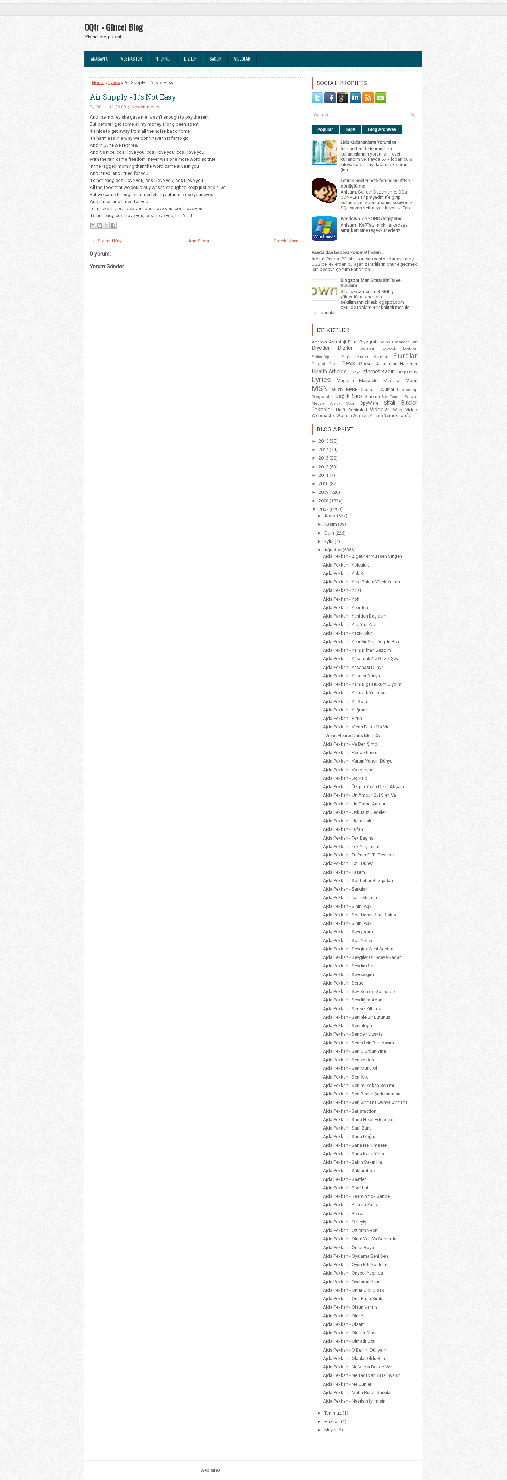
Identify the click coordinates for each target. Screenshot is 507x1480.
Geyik (348, 363)
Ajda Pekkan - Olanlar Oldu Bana (355, 1358)
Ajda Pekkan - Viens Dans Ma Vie (356, 726)
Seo (357, 396)
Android (319, 342)
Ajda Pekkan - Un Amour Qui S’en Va (359, 795)
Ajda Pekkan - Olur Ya (344, 1315)
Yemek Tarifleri (399, 415)
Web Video (405, 409)
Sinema (372, 396)
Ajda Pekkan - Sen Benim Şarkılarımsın (361, 1093)
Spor (350, 403)
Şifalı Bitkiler (400, 403)
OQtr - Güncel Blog (113, 26)
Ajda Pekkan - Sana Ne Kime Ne (355, 1145)
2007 (324, 509)
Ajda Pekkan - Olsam (344, 1324)
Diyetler (321, 348)
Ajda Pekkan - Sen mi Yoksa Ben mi (358, 1085)
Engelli (347, 357)
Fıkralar (405, 356)
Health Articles (329, 371)
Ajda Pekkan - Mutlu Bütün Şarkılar (357, 1392)
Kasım (331, 524)
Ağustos (333, 549)
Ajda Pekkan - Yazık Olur (347, 633)
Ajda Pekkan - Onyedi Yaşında (353, 1273)
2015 (324, 441)
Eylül (329, 541)
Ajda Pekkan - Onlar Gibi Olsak (353, 1290)
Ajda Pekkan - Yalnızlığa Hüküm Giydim (362, 684)
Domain (367, 348)
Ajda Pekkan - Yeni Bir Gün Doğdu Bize (361, 641)
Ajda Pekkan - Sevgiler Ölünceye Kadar (362, 957)
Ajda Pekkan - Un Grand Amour (354, 804)
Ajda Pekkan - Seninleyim (348, 1025)
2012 (324, 466)
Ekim (329, 533)
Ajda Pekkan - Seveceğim (348, 974)
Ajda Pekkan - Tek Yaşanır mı (352, 846)
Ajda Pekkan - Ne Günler (347, 1384)
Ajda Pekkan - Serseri (344, 983)
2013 (324, 458)
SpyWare (369, 403)
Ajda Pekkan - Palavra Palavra (352, 1204)
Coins (384, 342)
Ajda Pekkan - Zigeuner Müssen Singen (362, 556)
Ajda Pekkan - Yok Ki (343, 573)
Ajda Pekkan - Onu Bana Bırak (352, 1298)
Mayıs (330, 1429)
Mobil (411, 380)
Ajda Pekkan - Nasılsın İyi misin (354, 1401)
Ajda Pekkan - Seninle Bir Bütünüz (356, 1017)
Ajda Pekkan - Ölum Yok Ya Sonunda (359, 1238)
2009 (324, 492)
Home (98, 82)
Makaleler (369, 380)
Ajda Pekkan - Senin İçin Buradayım (358, 1042)
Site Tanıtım (392, 396)
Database (401, 342)
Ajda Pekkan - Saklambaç (349, 1170)
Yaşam (376, 415)
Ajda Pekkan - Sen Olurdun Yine (354, 1051)
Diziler (190, 59)
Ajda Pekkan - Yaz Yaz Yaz (349, 624)
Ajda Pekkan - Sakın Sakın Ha (352, 1162)
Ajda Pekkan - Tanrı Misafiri (350, 897)
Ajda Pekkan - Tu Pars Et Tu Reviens (358, 855)
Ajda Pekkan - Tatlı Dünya (348, 863)
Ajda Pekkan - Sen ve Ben (348, 1059)
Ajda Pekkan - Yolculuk (346, 565)
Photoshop (407, 389)
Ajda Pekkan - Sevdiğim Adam (353, 1000)
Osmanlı (369, 389)
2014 (324, 449)
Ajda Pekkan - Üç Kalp (345, 778)
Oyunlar (386, 389)
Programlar (322, 396)
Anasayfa (99, 59)
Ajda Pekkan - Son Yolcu (347, 940)
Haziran (332, 1421)
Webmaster (131, 59)
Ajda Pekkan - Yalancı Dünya (351, 675)
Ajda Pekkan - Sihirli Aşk (347, 906)
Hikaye (354, 372)
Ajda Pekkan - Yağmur (345, 710)
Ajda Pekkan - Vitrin (342, 718)
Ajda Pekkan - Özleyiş (345, 1222)
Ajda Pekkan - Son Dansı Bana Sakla (359, 914)
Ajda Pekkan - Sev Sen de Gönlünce (359, 991)
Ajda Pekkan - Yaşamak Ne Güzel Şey (360, 658)
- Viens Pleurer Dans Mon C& (351, 735)
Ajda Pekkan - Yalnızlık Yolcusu (354, 692)
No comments (145, 107)
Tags (350, 129)
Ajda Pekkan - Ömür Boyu (348, 1247)
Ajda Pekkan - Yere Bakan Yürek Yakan (361, 581)
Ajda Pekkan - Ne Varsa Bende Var (357, 1367)
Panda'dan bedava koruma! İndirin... (348, 252)
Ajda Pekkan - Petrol (343, 1213)
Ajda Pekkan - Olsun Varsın (350, 1307)
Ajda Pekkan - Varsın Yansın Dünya (358, 761)
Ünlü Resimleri (351, 409)
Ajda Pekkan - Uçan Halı (347, 820)
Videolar (242, 59)
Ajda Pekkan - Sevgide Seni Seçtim (358, 948)
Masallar (392, 380)
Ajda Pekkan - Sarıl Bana (347, 1128)
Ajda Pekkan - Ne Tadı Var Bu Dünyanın (362, 1375)
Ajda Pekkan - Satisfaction (349, 1111)
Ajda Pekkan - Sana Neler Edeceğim (359, 1119)
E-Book (389, 348)
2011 (324, 475)
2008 (324, 501)
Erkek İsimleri (372, 356)
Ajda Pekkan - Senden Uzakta (353, 1034)
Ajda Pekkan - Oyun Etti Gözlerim (356, 1264)
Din (414, 342)
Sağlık (342, 396)
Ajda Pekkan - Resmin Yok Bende (356, 1196)
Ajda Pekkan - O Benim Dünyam (354, 1350)
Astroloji (337, 341)
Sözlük (335, 403)
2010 (324, 483)
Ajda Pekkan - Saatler (344, 1179)
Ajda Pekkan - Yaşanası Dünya (353, 667)
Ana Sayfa (198, 240)
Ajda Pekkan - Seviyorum (348, 931)
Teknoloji (322, 409)
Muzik (337, 389)
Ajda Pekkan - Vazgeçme (348, 769)
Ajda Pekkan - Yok (341, 599)
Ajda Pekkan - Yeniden (345, 607)
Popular (325, 129)
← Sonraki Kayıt (108, 240)
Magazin (345, 380)
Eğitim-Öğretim (324, 357)
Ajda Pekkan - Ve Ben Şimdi (350, 744)
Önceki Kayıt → (289, 240)
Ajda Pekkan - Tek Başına (348, 838)
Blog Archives (382, 129)
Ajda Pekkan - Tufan (343, 829)
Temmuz (333, 1413)
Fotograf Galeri (325, 364)
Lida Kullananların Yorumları (368, 142)
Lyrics (114, 82)
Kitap (401, 371)
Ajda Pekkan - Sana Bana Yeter (353, 1153)
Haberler (408, 363)
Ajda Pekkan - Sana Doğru (349, 1136)
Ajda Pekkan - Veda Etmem (350, 752)
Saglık (215, 59)
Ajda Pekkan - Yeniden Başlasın (354, 616)
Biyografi (368, 341)
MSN (320, 388)
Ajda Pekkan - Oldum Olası (349, 1332)
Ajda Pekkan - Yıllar (342, 590)
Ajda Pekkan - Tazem (344, 872)
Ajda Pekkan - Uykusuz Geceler (354, 812)
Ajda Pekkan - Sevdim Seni (350, 965)
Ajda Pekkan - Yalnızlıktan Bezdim (357, 650)
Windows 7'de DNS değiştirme (371, 218)
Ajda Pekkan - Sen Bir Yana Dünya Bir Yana (365, 1102)
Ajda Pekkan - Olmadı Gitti (349, 1341)
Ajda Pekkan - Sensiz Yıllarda (352, 1008)
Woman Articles (352, 415)
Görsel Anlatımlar (377, 363)
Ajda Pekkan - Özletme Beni (350, 1230)
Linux (412, 371)
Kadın (388, 371)
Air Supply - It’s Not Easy (133, 96)
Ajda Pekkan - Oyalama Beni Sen (355, 1256)
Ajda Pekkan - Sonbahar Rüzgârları (358, 880)
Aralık (330, 515)
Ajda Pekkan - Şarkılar (345, 889)
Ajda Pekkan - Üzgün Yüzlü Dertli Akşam (363, 786)
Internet (163, 59)
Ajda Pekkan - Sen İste (345, 1077)
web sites (210, 1470)
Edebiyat (410, 348)
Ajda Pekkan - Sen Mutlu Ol (350, 1068)
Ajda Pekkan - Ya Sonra (346, 701)
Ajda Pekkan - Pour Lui (345, 1187)
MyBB (352, 389)
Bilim (353, 341)
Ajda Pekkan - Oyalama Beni (351, 1281)
